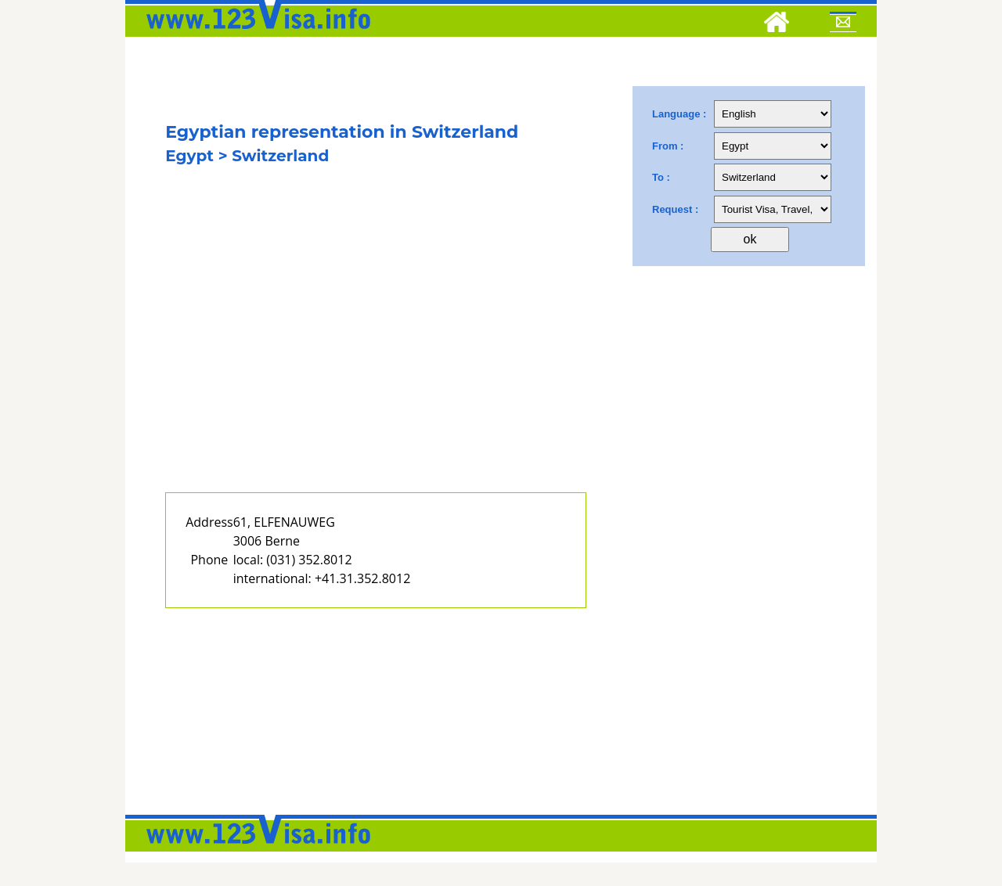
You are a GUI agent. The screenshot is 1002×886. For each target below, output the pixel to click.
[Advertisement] (375, 349)
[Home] (776, 24)
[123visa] (254, 33)
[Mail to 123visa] (843, 24)
